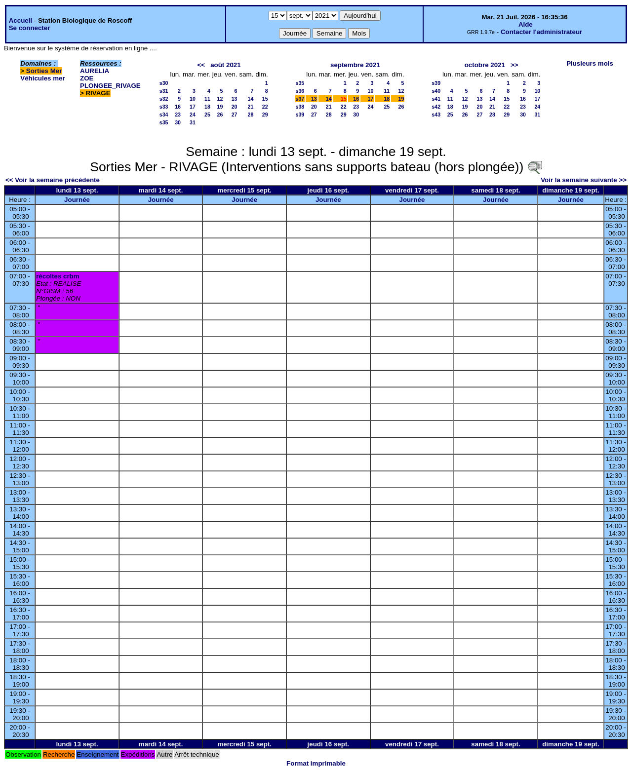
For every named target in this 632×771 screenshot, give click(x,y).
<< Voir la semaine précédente (52, 180)
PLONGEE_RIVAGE (110, 85)
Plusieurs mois (589, 63)
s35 (163, 122)
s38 (300, 107)
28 (251, 114)
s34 (163, 114)
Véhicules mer (42, 78)
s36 (300, 91)
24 (193, 114)
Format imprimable (316, 763)
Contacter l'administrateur (541, 32)
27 (234, 114)
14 (251, 99)
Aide (525, 24)
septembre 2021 (355, 65)
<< (201, 65)
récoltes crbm (57, 276)
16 (178, 107)
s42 (436, 107)
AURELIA (94, 71)
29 (265, 114)
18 (207, 107)
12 (220, 99)
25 (207, 114)
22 (265, 107)
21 (251, 107)
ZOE (86, 78)
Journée (77, 199)
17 (193, 107)
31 (193, 122)
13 (234, 99)
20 (234, 107)
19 (220, 107)
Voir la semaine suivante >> (584, 180)
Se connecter (29, 28)
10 (193, 99)
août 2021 (225, 65)
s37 (300, 99)
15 (265, 99)
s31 (163, 91)
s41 (436, 99)
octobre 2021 (485, 65)
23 (178, 114)
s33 (163, 107)
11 (207, 99)
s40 (436, 91)
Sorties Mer (44, 71)
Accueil (20, 20)
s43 (436, 114)
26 (220, 114)
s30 (163, 83)
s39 (300, 114)
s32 (163, 99)
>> (514, 65)
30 (178, 122)
